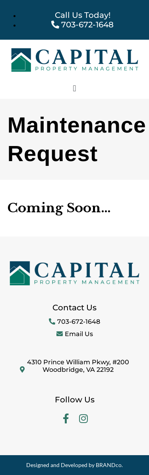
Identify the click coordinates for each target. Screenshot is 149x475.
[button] (74, 88)
